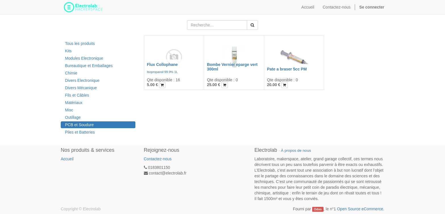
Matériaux (73, 102)
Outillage (73, 117)
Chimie (71, 73)
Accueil (67, 159)
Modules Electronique (84, 58)
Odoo (318, 209)
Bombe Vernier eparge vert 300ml (232, 66)
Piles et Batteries (80, 132)
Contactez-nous (158, 159)
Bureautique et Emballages (89, 65)
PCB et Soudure (79, 124)
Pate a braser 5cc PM (287, 69)
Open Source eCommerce (360, 209)
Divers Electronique (82, 80)
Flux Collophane (162, 64)
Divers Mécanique (81, 88)
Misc (69, 110)
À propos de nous (296, 150)
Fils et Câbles (77, 95)
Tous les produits (80, 43)
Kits (68, 51)
